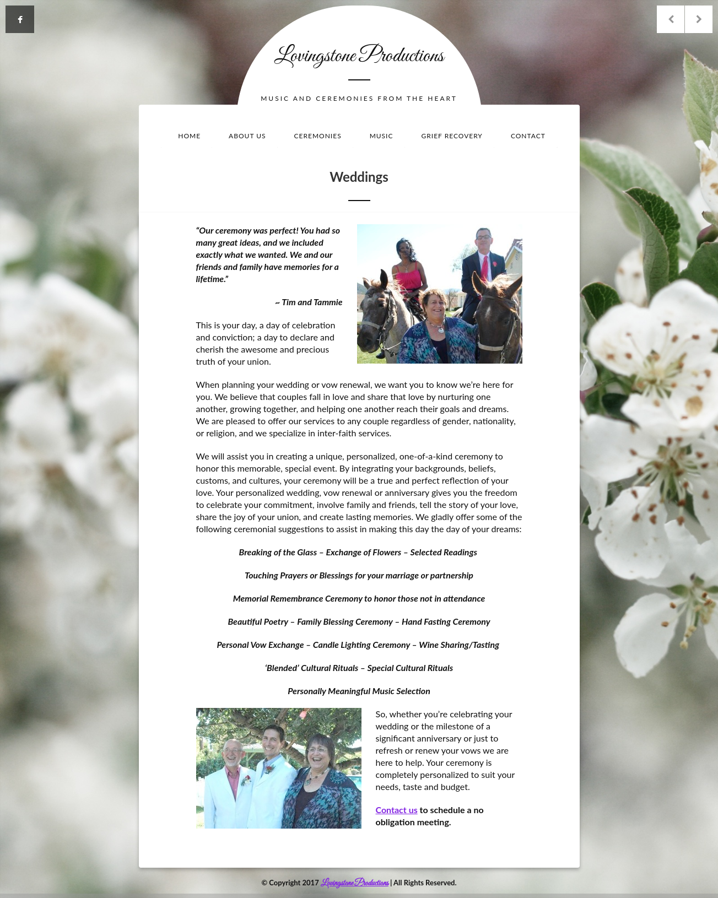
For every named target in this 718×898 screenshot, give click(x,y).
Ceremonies (318, 136)
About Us (247, 136)
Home (189, 136)
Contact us (397, 809)
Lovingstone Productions (359, 56)
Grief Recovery (452, 136)
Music (381, 136)
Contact (528, 136)
